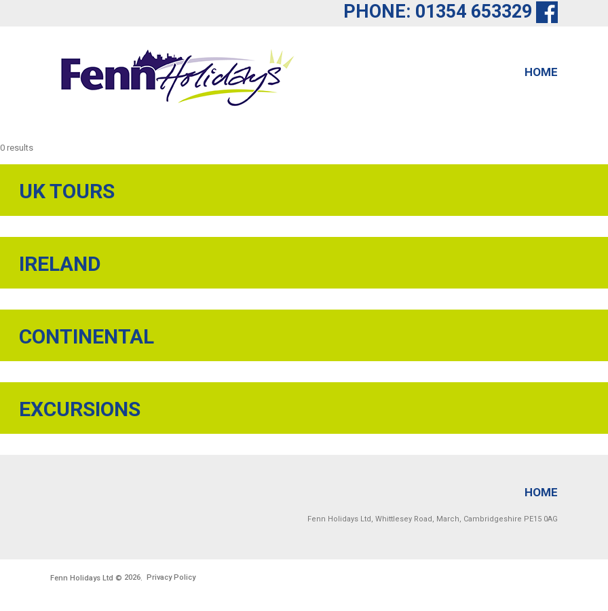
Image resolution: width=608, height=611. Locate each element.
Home (541, 72)
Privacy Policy (171, 577)
